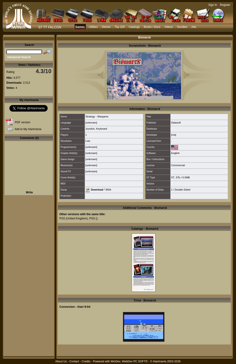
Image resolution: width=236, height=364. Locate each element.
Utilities (93, 27)
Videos (168, 27)
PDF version (22, 122)
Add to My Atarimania (28, 129)
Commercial (178, 165)
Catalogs (134, 27)
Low (87, 140)
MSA (108, 189)
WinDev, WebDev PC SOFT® (129, 361)
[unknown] (91, 122)
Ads (193, 27)
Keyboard (101, 128)
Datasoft (176, 122)
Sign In (212, 5)
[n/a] (173, 134)
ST (172, 177)
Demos (106, 27)
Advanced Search (19, 57)
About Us (61, 361)
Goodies (182, 27)
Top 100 (120, 27)
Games (80, 27)
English (175, 153)
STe (178, 177)
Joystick (90, 128)
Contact (74, 361)
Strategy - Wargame (96, 116)
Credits (85, 361)
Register (225, 5)
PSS (62, 218)
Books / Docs (152, 27)
